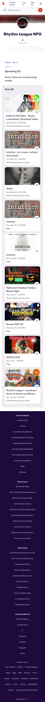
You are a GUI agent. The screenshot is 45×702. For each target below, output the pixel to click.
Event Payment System (22, 504)
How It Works (10, 667)
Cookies (11, 690)
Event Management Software (22, 515)
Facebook (22, 636)
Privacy (22, 684)
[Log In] (24, 3)
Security (24, 678)
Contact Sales (22, 625)
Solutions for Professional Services (23, 509)
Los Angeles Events (22, 599)
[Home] (3, 3)
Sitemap (22, 472)
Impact (6, 678)
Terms (15, 684)
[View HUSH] (22, 176)
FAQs (22, 466)
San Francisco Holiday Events (22, 558)
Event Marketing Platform (22, 432)
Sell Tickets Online (22, 486)
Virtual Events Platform (22, 527)
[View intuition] (22, 209)
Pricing (22, 426)
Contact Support (22, 619)
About (8, 673)
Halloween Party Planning (22, 521)
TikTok (22, 653)
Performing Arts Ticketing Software (22, 492)
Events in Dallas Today (22, 593)
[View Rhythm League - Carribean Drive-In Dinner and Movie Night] (22, 378)
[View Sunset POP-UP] (22, 312)
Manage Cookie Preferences (26, 690)
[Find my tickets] (13, 3)
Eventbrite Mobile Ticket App (22, 437)
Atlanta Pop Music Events (22, 576)
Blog (14, 673)
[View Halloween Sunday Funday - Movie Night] (22, 275)
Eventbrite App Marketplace (22, 449)
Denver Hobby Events (22, 570)
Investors (15, 678)
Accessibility (32, 684)
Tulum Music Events (22, 564)
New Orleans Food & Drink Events (22, 553)
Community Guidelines (22, 460)
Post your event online (22, 538)
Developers (34, 678)
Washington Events (22, 604)
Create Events (22, 420)
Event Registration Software (22, 455)
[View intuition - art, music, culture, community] (22, 140)
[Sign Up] (32, 3)
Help (20, 673)
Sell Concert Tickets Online (22, 498)
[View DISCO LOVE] (22, 345)
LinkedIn (22, 642)
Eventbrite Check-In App (22, 443)
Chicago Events (22, 587)
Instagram (22, 648)
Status (8, 684)
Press (35, 673)
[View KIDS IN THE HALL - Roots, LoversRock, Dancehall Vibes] (22, 103)
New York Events (22, 581)
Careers (27, 673)
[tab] (8, 62)
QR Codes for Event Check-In (22, 532)
